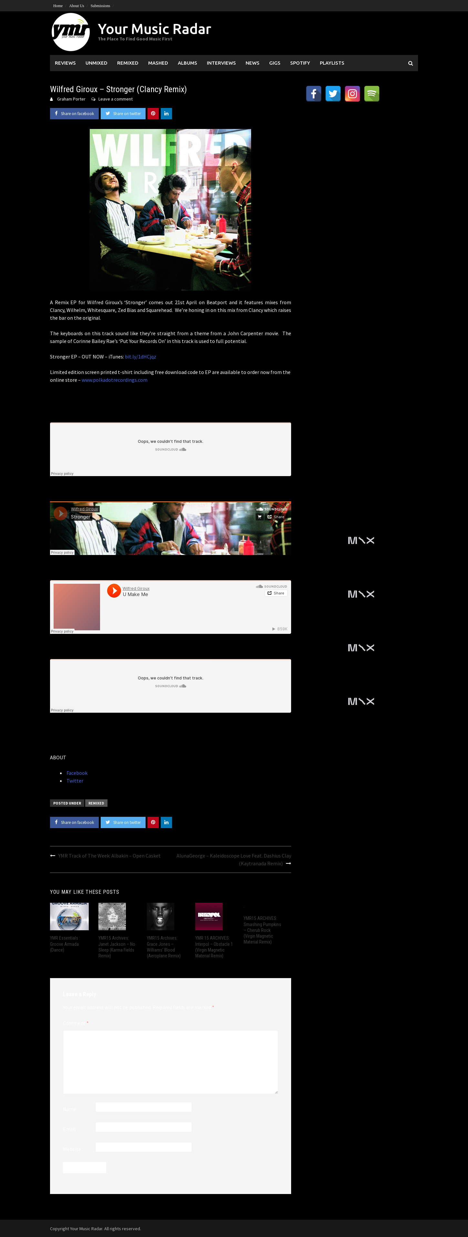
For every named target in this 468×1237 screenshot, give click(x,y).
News (252, 63)
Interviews (221, 63)
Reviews (65, 63)
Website (72, 1149)
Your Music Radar (154, 29)
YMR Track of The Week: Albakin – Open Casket (109, 855)
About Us (76, 6)
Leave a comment (115, 99)
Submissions (100, 6)
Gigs (274, 63)
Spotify (300, 63)
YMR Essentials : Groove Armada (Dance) (65, 943)
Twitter (74, 780)
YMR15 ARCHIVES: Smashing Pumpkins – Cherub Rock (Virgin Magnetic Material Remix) (262, 930)
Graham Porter (71, 99)
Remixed (127, 63)
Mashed (158, 63)
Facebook (76, 773)
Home (58, 6)
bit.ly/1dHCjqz (140, 356)
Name (69, 1109)
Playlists (332, 63)
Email (69, 1129)
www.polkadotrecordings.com (115, 380)
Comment (76, 1023)
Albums (187, 63)
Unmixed (96, 63)
